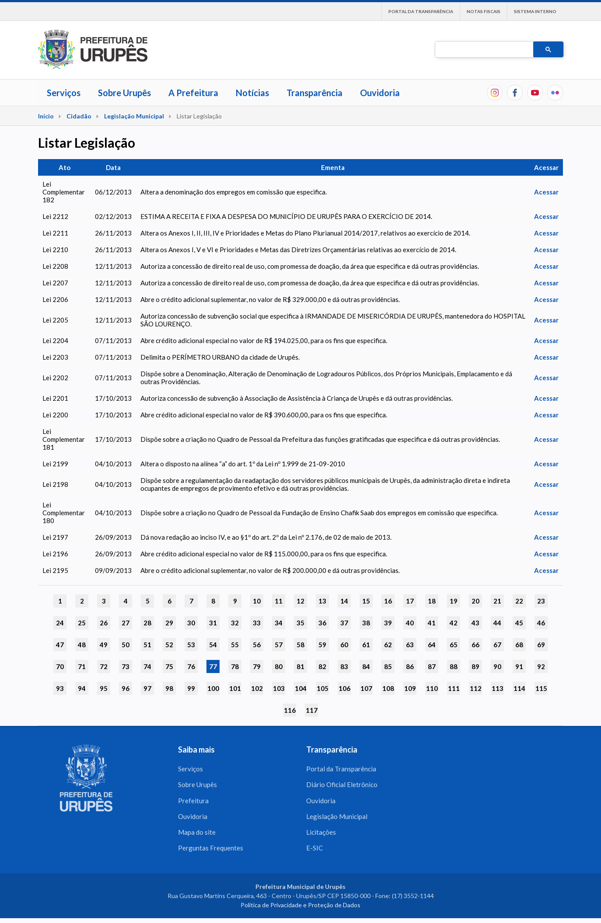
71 (82, 666)
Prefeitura (193, 802)
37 (344, 623)
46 (541, 623)
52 (169, 645)
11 (279, 601)
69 (541, 645)
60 (344, 645)
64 (432, 645)
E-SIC (314, 852)
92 (541, 666)
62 (388, 645)
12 (300, 601)
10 (257, 601)
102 (257, 688)
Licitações (321, 836)
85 (388, 666)
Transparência (314, 92)
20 (475, 601)
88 (454, 666)
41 (432, 623)
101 (235, 688)
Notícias (252, 92)
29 (169, 623)
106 (344, 688)
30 (191, 623)
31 (213, 623)
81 (300, 666)
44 (497, 623)
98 (169, 688)
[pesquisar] (483, 50)
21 (497, 601)
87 (432, 666)
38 (366, 623)
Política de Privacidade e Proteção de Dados (300, 909)
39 (388, 623)
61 (366, 645)
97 (147, 688)
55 (235, 645)
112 (476, 688)
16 (388, 601)
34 (279, 623)
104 (301, 688)
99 (191, 688)
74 (147, 666)
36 (322, 623)
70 (60, 666)
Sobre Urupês (124, 92)
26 (104, 623)
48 (82, 645)
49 (104, 645)
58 (300, 645)
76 (191, 666)
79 (257, 666)
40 (410, 623)
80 (279, 666)
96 (125, 688)
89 (475, 666)
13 (322, 601)
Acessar (546, 192)
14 (344, 601)
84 (366, 666)
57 (279, 645)
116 (290, 710)
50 (125, 645)
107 (366, 688)
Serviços (63, 92)
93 (60, 688)
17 (410, 601)
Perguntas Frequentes (210, 852)
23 (541, 601)
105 (322, 688)
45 (519, 623)
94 (82, 688)
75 (169, 666)
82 (322, 666)
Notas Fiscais (483, 11)
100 (213, 688)
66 (475, 645)
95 (104, 688)
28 (147, 623)
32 (235, 623)
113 (497, 688)
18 (432, 601)
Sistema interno (535, 11)
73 (125, 666)
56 (257, 645)
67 (497, 645)
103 (279, 688)
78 (235, 666)
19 (454, 601)
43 (475, 623)
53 (191, 645)
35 (300, 623)
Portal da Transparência (420, 11)
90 (497, 666)
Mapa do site (197, 836)
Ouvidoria (380, 92)
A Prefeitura (193, 92)
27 (125, 623)
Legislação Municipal (134, 116)
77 (213, 666)
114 (519, 688)
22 (519, 601)
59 (322, 645)
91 (519, 666)
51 (147, 645)
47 (60, 645)
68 (519, 645)
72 (104, 666)
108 (388, 688)
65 (454, 645)
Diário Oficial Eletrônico (341, 786)
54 (213, 645)
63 (410, 645)
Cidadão (78, 116)
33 (257, 623)
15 (366, 601)
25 (82, 623)
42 (454, 623)
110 (432, 688)
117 (312, 710)
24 (60, 623)
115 (541, 688)
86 (410, 666)
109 (410, 688)
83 (344, 666)
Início (46, 116)
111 (454, 688)
